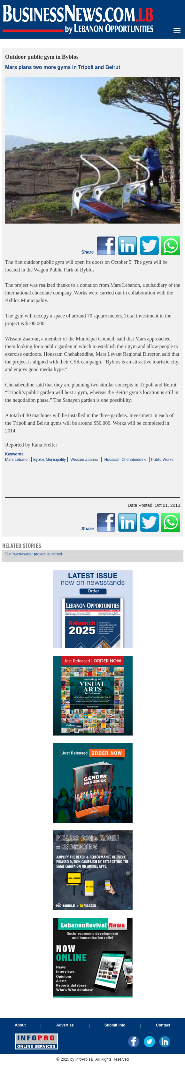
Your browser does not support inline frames (92, 774)
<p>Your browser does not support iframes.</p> (92, 474)
